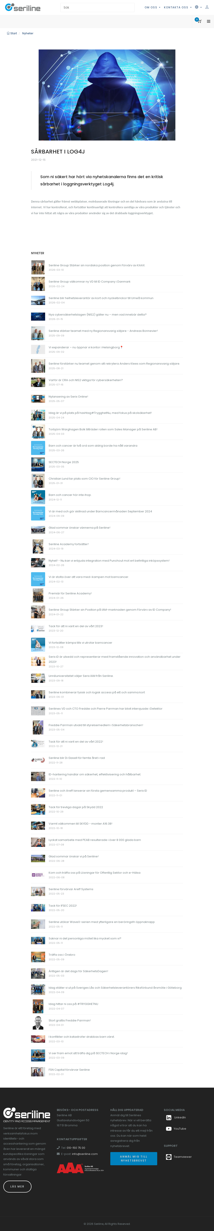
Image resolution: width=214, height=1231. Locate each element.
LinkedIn (176, 1117)
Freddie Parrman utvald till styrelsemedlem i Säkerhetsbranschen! (96, 725)
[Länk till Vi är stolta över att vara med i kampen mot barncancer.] (38, 579)
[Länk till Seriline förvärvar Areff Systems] (38, 891)
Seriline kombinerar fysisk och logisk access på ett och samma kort (97, 692)
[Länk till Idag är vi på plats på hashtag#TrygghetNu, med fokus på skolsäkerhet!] (38, 415)
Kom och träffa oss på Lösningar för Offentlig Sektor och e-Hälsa (94, 873)
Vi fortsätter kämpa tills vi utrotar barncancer (80, 643)
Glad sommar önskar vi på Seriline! (74, 856)
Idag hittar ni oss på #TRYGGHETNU (73, 1004)
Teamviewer (183, 1157)
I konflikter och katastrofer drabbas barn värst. (82, 1037)
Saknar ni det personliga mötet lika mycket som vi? (85, 938)
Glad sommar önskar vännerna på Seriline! (79, 528)
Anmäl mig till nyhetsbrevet (133, 1158)
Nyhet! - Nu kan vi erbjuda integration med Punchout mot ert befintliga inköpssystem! (109, 561)
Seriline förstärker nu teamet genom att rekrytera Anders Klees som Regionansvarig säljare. (114, 364)
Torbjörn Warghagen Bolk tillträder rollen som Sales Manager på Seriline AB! (103, 429)
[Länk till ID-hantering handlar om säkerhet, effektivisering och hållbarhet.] (38, 776)
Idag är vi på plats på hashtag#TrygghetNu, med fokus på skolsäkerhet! (100, 413)
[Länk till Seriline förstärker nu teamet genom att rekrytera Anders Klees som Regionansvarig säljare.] (38, 366)
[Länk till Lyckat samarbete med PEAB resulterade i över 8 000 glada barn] (38, 842)
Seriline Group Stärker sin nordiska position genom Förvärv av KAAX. (97, 265)
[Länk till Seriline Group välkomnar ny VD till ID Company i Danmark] (38, 284)
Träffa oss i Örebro (62, 955)
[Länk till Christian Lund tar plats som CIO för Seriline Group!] (38, 481)
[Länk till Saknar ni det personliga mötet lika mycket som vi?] (38, 940)
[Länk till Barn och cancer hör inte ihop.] (38, 497)
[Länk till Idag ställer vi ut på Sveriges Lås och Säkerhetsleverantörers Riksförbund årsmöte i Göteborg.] (38, 990)
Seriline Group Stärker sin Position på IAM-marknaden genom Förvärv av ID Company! (110, 610)
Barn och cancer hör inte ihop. (70, 495)
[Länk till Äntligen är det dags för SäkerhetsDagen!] (38, 973)
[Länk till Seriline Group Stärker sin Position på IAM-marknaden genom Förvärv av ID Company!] (38, 612)
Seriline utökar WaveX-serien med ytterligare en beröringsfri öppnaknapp (102, 922)
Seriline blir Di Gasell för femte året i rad (77, 758)
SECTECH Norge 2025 (64, 462)
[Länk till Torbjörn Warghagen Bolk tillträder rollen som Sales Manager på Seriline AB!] (38, 431)
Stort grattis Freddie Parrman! (70, 1020)
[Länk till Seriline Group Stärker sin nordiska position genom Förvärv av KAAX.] (38, 267)
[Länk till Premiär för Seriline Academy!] (38, 595)
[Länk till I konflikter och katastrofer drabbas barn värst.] (38, 1039)
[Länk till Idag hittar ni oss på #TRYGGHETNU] (38, 1006)
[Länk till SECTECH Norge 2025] (38, 464)
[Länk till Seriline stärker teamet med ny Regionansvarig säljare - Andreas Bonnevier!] (38, 333)
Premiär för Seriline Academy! (70, 593)
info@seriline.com (85, 1154)
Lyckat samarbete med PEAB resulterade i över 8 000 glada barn (95, 840)
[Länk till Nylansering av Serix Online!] (38, 398)
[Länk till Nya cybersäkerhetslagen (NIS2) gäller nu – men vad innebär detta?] (38, 316)
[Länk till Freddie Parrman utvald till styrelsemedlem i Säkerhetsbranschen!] (38, 727)
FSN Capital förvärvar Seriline (69, 1070)
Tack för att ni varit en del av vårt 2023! (76, 626)
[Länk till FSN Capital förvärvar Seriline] (38, 1072)
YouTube (176, 1129)
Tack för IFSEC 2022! (63, 906)
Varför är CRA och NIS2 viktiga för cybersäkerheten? (86, 380)
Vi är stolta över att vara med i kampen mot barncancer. (89, 577)
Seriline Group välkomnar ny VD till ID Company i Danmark (90, 281)
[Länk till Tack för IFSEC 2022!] (38, 908)
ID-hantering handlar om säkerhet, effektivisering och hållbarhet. (95, 774)
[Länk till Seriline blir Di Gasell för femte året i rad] (38, 760)
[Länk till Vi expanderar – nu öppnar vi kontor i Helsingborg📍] (38, 349)
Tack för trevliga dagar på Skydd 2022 (76, 807)
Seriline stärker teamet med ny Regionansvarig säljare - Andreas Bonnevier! (103, 331)
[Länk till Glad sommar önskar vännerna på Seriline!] (38, 530)
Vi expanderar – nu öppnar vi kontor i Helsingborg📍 (86, 347)
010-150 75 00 (76, 1148)
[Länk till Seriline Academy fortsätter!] (38, 546)
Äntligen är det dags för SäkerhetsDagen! (78, 971)
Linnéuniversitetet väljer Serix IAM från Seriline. (81, 676)
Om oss (152, 7)
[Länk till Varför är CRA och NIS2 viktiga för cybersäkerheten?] (38, 382)
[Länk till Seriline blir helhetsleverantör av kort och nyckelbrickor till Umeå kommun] (38, 300)
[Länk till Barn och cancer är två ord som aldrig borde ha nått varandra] (38, 448)
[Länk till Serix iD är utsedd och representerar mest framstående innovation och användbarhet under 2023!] (38, 661)
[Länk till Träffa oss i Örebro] (38, 957)
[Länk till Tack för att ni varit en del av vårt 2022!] (38, 744)
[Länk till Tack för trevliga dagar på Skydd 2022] (38, 809)
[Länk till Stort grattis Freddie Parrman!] (38, 1022)
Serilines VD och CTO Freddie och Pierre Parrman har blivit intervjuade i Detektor (105, 709)
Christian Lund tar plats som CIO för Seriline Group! (84, 479)
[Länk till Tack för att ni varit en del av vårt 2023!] (38, 628)
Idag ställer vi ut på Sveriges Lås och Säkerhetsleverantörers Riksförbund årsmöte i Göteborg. (115, 988)
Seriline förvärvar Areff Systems (71, 889)
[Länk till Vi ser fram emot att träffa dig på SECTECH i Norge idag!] (38, 1055)
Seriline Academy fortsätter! (69, 544)
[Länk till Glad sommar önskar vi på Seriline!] (38, 858)
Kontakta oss (176, 7)
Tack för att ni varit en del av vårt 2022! (76, 742)
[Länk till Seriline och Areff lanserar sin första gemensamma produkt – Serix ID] (38, 793)
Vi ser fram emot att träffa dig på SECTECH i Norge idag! (88, 1053)
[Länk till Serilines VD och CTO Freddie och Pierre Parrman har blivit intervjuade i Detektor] (38, 711)
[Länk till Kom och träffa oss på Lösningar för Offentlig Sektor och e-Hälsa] (38, 875)
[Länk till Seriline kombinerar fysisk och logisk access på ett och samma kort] (38, 694)
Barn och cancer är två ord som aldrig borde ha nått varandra (93, 446)
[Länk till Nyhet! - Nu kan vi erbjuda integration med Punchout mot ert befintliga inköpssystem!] (38, 563)
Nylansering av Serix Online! (68, 397)
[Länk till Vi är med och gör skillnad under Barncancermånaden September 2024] (38, 513)
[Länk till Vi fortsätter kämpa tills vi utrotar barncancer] (38, 645)
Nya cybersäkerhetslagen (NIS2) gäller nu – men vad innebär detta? (98, 314)
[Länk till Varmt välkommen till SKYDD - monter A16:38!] (38, 826)
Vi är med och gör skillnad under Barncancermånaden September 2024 (100, 511)
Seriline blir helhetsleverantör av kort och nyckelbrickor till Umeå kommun (101, 298)
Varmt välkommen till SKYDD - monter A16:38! (80, 824)
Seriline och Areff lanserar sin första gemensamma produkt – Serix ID (98, 791)
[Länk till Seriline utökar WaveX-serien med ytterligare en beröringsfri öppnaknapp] (38, 924)
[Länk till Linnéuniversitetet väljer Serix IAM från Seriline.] (38, 678)
